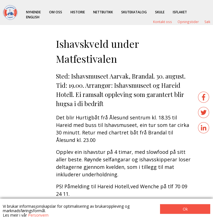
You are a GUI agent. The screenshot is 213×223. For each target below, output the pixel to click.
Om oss (55, 12)
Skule (159, 12)
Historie (77, 12)
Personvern (38, 215)
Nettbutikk (103, 12)
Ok (185, 209)
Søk (207, 21)
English (32, 17)
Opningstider (188, 21)
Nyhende (33, 12)
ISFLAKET (180, 12)
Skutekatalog (134, 12)
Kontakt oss (162, 21)
